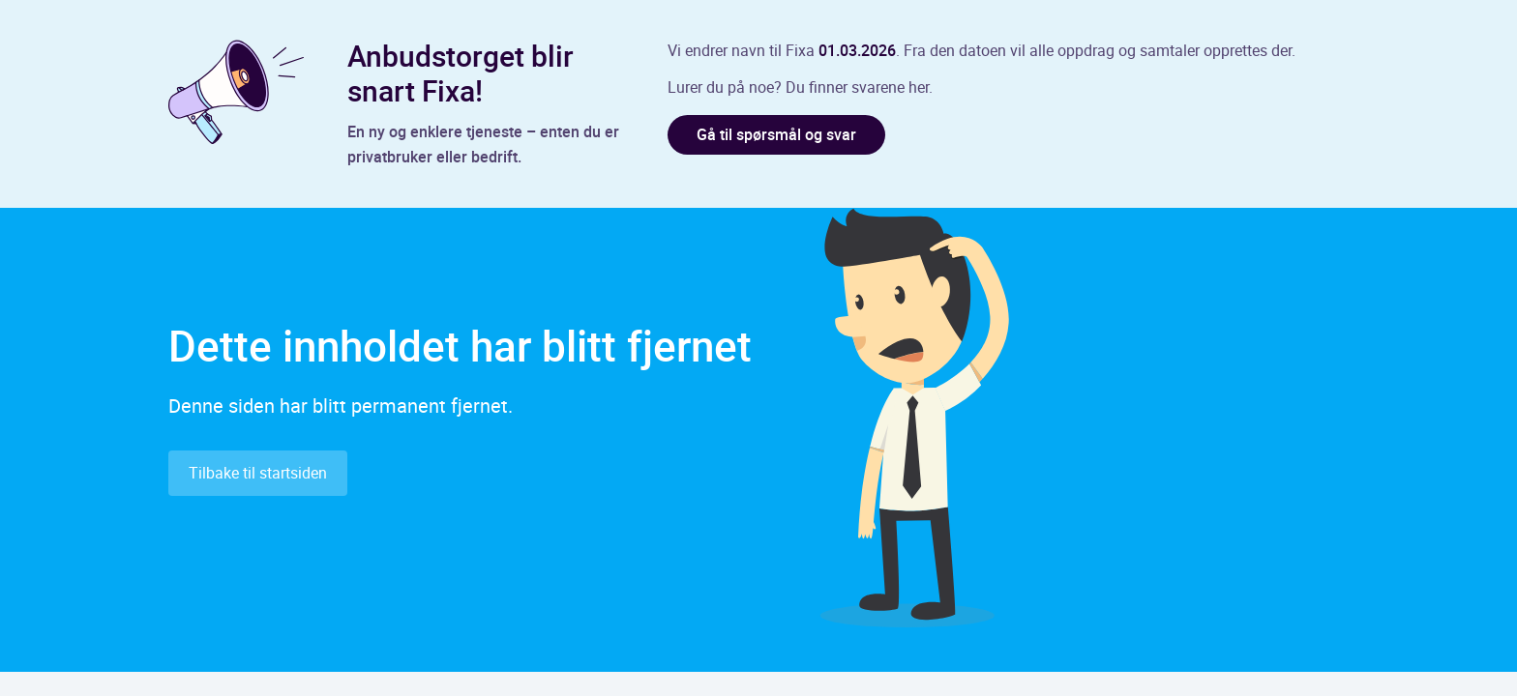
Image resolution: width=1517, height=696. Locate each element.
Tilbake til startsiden (258, 472)
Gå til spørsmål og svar (776, 134)
